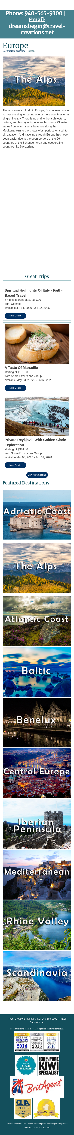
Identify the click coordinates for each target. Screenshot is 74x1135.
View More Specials (37, 475)
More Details (15, 316)
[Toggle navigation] (4, 6)
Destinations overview (14, 51)
